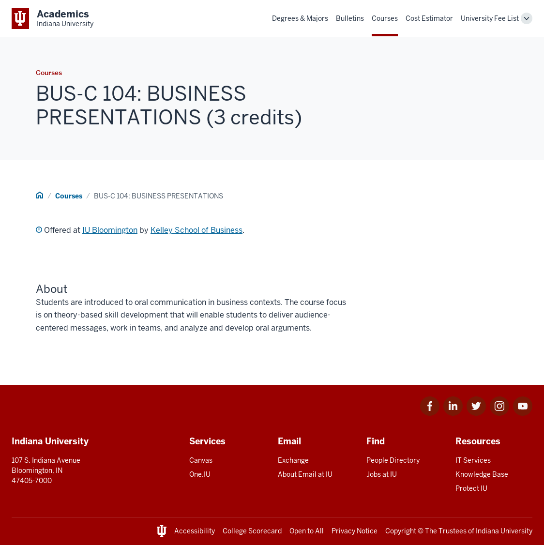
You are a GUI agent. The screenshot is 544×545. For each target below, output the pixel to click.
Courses (385, 18)
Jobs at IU (381, 474)
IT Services (473, 460)
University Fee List (490, 18)
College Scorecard (252, 531)
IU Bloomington (109, 230)
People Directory (393, 460)
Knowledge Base (481, 474)
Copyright (400, 531)
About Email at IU (305, 474)
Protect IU (471, 488)
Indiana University (504, 531)
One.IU (200, 474)
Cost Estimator (429, 18)
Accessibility (194, 531)
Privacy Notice (355, 531)
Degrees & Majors (300, 18)
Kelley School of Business (196, 230)
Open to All (306, 531)
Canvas (200, 460)
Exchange (293, 460)
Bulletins (350, 18)
